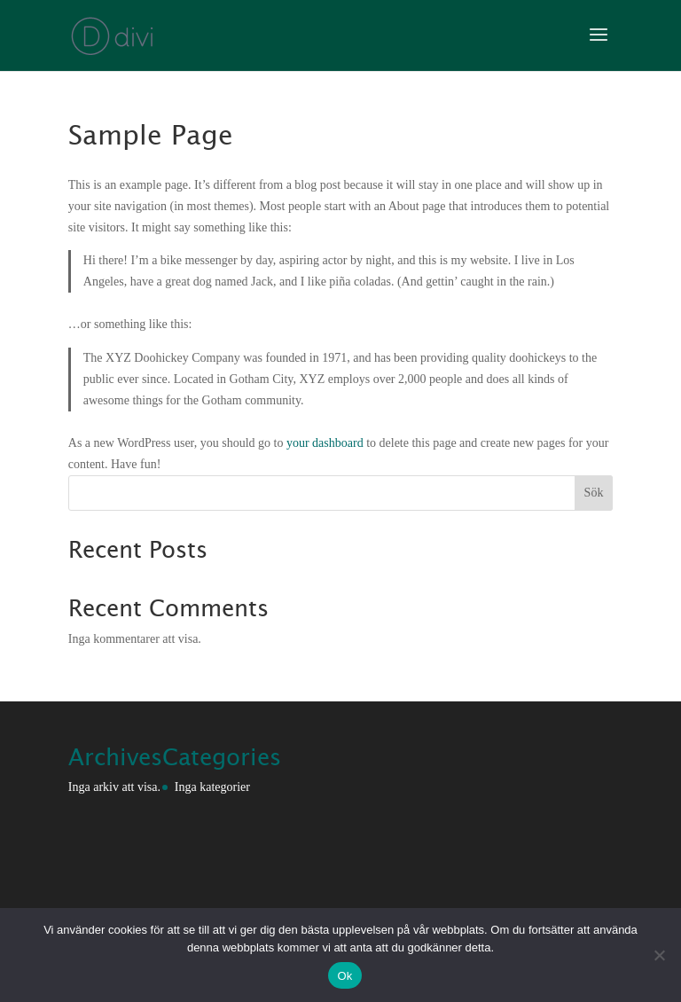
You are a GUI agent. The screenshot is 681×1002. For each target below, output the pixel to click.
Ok (344, 975)
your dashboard (325, 443)
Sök (594, 492)
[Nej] (659, 955)
